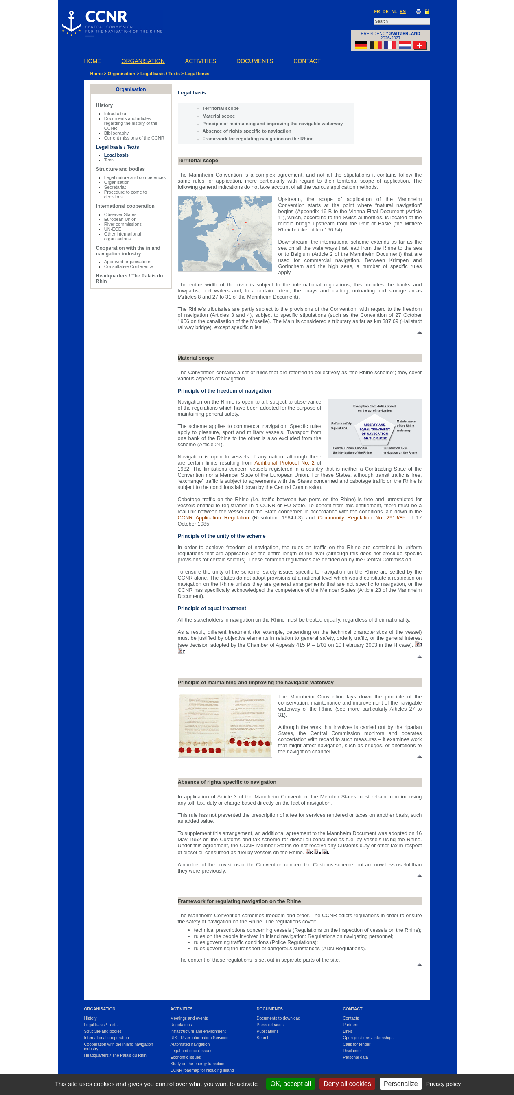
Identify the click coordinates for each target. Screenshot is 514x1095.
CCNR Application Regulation (213, 518)
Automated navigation (190, 1044)
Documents (254, 61)
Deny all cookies (347, 1083)
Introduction (115, 113)
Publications (268, 1031)
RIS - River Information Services (200, 1038)
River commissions (123, 224)
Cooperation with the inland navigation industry (128, 251)
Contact (307, 61)
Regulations (181, 1025)
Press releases (270, 1025)
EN (403, 11)
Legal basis (197, 73)
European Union (120, 219)
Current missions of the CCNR (134, 137)
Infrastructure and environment (198, 1031)
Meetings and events (189, 1018)
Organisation (143, 61)
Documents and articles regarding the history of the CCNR (130, 123)
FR (377, 11)
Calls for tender (357, 1044)
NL (394, 11)
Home (92, 61)
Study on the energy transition (198, 1064)
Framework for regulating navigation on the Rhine (258, 138)
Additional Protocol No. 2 (284, 463)
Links (347, 1031)
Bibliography (116, 133)
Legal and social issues (191, 1051)
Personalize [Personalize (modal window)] (401, 1083)
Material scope (219, 115)
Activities (200, 61)
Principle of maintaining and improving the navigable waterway (273, 123)
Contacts (351, 1018)
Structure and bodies (120, 169)
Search (263, 1038)
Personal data (355, 1057)
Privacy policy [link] (443, 1084)
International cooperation (125, 206)
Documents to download (278, 1018)
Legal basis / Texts (160, 73)
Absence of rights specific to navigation (247, 131)
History (104, 105)
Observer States (120, 214)
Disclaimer (352, 1051)
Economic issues (186, 1057)
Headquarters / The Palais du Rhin (115, 1055)
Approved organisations (127, 261)
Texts (109, 159)
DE (386, 11)
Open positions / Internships (368, 1038)
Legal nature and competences (135, 177)
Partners (351, 1025)
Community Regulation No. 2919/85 (361, 518)
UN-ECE (112, 229)
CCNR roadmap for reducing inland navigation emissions (202, 1072)
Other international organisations (122, 236)
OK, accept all (290, 1083)
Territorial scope (221, 108)
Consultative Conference (128, 266)
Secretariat (115, 187)
